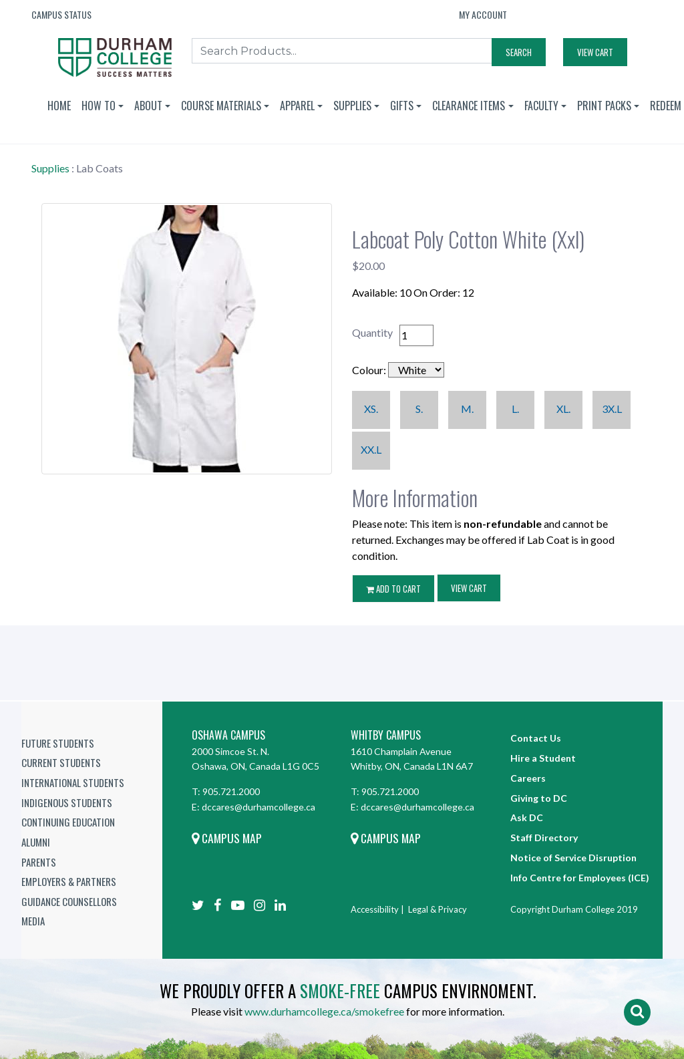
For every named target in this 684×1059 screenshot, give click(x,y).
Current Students (61, 762)
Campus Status (61, 14)
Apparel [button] (297, 106)
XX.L (371, 449)
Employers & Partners (68, 881)
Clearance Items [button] (468, 106)
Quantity (372, 332)
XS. (371, 408)
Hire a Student (543, 758)
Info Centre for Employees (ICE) (579, 877)
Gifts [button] (401, 106)
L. (515, 408)
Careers (528, 778)
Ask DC (526, 817)
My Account (483, 14)
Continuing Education (68, 821)
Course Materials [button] (221, 106)
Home (59, 106)
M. (467, 408)
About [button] (148, 106)
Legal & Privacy (437, 909)
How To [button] (98, 106)
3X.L (612, 408)
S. (419, 408)
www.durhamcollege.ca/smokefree (324, 1011)
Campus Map (227, 838)
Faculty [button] (541, 106)
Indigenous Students (66, 802)
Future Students (57, 743)
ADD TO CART (393, 588)
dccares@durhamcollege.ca (258, 806)
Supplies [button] (352, 106)
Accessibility (375, 909)
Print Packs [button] (604, 106)
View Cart (595, 52)
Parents (38, 862)
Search (519, 52)
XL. (563, 408)
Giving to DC (538, 798)
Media (33, 920)
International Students (72, 782)
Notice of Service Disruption (573, 857)
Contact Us (535, 738)
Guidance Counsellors (69, 901)
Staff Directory (544, 837)
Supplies (50, 168)
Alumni (35, 842)
